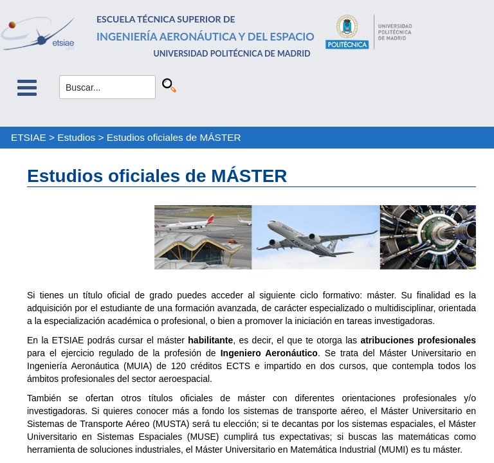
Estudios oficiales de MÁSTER (174, 137)
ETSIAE (28, 137)
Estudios (76, 137)
